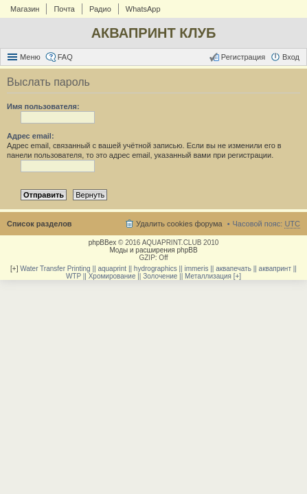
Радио (100, 9)
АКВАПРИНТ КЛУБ (153, 32)
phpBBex (103, 242)
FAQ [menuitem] (65, 57)
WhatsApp (143, 9)
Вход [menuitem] (290, 57)
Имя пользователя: (43, 106)
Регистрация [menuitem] (243, 57)
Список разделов (39, 224)
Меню (30, 57)
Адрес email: (30, 136)
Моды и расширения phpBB (153, 250)
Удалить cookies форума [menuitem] (179, 224)
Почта (64, 9)
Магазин (24, 9)
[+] (14, 268)
